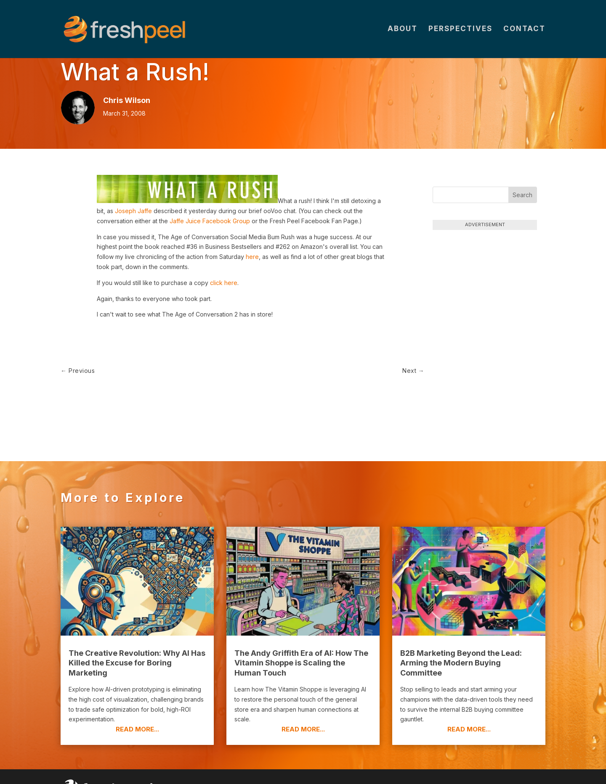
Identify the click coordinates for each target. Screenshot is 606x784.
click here (223, 282)
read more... (137, 704)
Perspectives (460, 30)
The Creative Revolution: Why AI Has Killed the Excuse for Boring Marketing (137, 637)
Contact (524, 30)
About (402, 30)
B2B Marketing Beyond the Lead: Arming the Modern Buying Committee (461, 637)
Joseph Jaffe (133, 210)
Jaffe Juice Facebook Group (210, 220)
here (252, 256)
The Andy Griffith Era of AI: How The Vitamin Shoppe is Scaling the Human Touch (301, 637)
